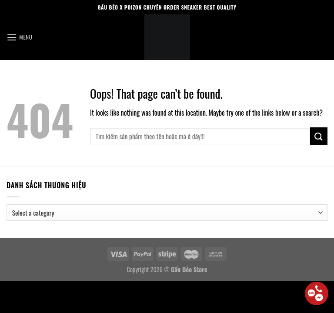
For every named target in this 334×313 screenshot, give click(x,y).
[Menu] (19, 37)
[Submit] (318, 135)
